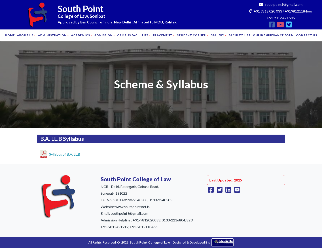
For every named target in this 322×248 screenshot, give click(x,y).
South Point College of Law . (150, 242)
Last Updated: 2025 (225, 180)
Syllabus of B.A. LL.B (60, 153)
